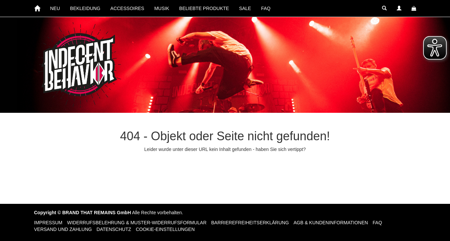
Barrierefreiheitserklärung (250, 222)
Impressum (48, 222)
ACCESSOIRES (127, 8)
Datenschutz (114, 229)
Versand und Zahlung (63, 229)
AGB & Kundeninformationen (331, 222)
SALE (245, 8)
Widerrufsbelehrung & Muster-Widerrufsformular (136, 222)
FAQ (265, 8)
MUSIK (161, 8)
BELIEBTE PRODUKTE (204, 8)
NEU (55, 8)
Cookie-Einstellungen (165, 229)
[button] (384, 8)
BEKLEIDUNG (85, 8)
